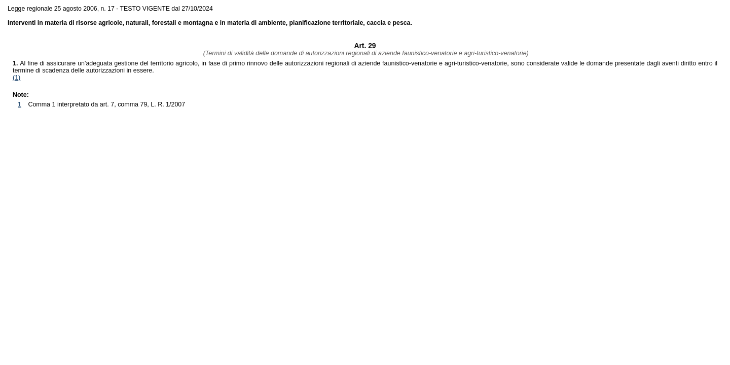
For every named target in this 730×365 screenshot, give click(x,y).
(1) (16, 77)
